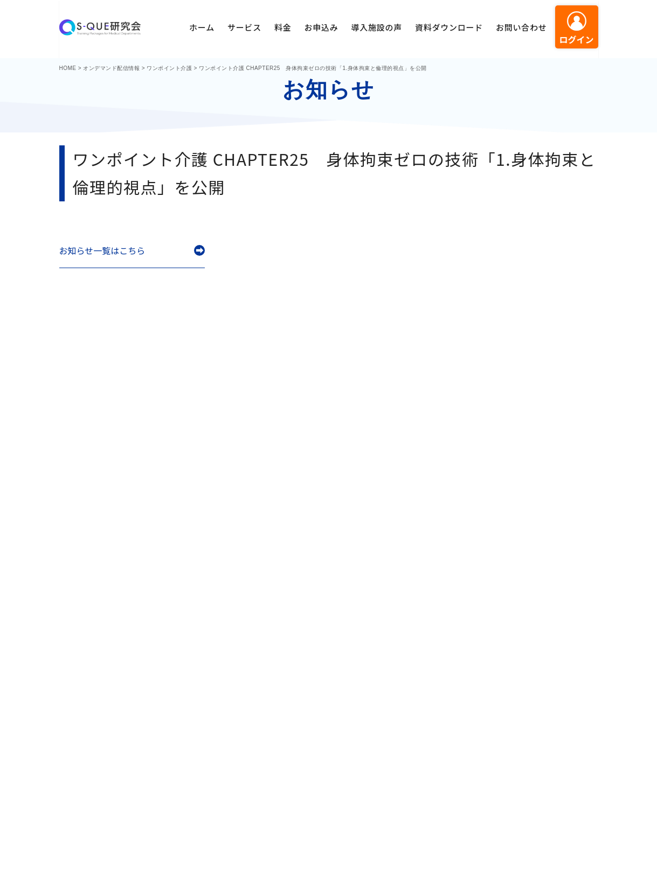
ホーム (202, 27)
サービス (244, 27)
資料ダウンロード (449, 27)
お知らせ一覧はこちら (102, 250)
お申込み (321, 27)
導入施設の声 (376, 27)
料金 (283, 27)
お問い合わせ (521, 27)
